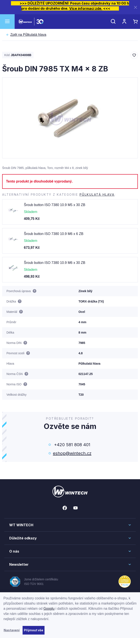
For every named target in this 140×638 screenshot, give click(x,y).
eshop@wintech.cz (72, 453)
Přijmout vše (33, 630)
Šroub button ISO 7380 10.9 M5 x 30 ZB (54, 205)
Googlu (49, 608)
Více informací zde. (85, 8)
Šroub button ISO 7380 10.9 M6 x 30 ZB (54, 263)
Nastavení (12, 630)
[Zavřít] (135, 7)
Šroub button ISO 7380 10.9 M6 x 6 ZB (53, 234)
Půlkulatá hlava (28, 34)
